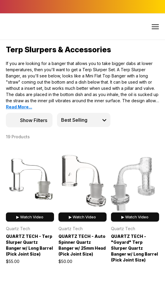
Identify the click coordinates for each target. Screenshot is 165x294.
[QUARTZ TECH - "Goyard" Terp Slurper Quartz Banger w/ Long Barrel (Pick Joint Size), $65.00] (135, 179)
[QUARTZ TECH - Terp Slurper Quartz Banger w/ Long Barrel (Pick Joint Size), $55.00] (30, 179)
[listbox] (83, 120)
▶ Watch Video (29, 217)
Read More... (19, 106)
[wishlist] (39, 152)
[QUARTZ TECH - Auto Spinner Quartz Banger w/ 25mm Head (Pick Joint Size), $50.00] (82, 179)
